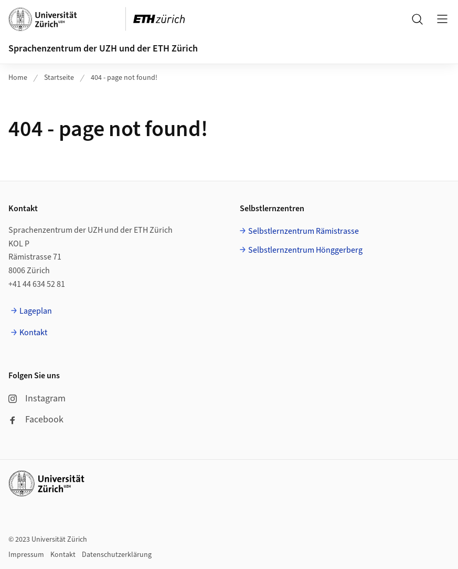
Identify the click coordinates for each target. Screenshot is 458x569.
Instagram (37, 398)
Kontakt (33, 332)
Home (17, 78)
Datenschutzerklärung (117, 555)
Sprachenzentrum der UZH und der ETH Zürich (103, 48)
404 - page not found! (124, 78)
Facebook (35, 419)
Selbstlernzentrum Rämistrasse (303, 231)
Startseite (59, 78)
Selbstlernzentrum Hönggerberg (305, 250)
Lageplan (35, 311)
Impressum (26, 555)
